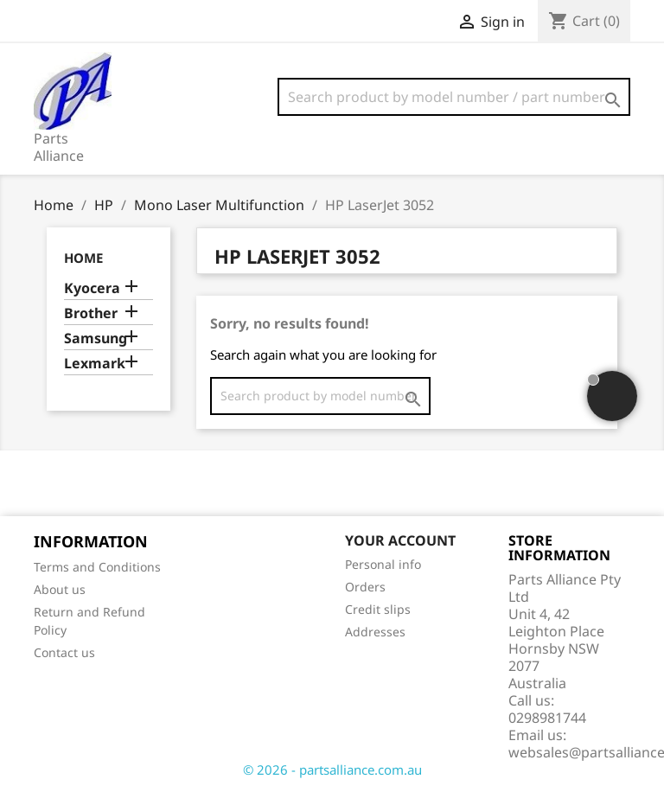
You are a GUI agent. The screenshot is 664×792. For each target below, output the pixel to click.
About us (60, 589)
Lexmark (94, 363)
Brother (91, 313)
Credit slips (378, 609)
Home (83, 257)
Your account (400, 540)
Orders (365, 586)
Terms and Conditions (97, 567)
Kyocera (92, 288)
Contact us (64, 652)
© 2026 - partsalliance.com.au (332, 769)
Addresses (375, 631)
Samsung (95, 338)
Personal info (383, 564)
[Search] (454, 97)
